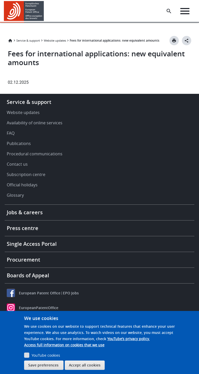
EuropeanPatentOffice (38, 307)
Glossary (15, 195)
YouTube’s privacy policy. (128, 338)
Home (10, 40)
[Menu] (185, 11)
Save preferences (43, 365)
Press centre (22, 228)
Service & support (28, 40)
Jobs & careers (25, 212)
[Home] (24, 11)
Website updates (55, 40)
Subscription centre (26, 174)
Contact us (17, 164)
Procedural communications (34, 154)
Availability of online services (34, 123)
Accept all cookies (85, 365)
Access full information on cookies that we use (64, 344)
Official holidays (22, 185)
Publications (19, 143)
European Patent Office (39, 293)
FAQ (11, 133)
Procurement (23, 259)
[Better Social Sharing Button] (186, 40)
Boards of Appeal (28, 275)
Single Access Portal (32, 243)
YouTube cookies (46, 355)
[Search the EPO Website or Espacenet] (169, 11)
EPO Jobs (71, 293)
